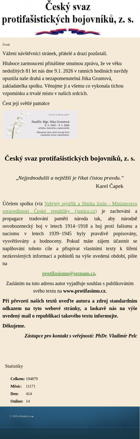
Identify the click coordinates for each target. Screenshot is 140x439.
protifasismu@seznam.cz (68, 273)
